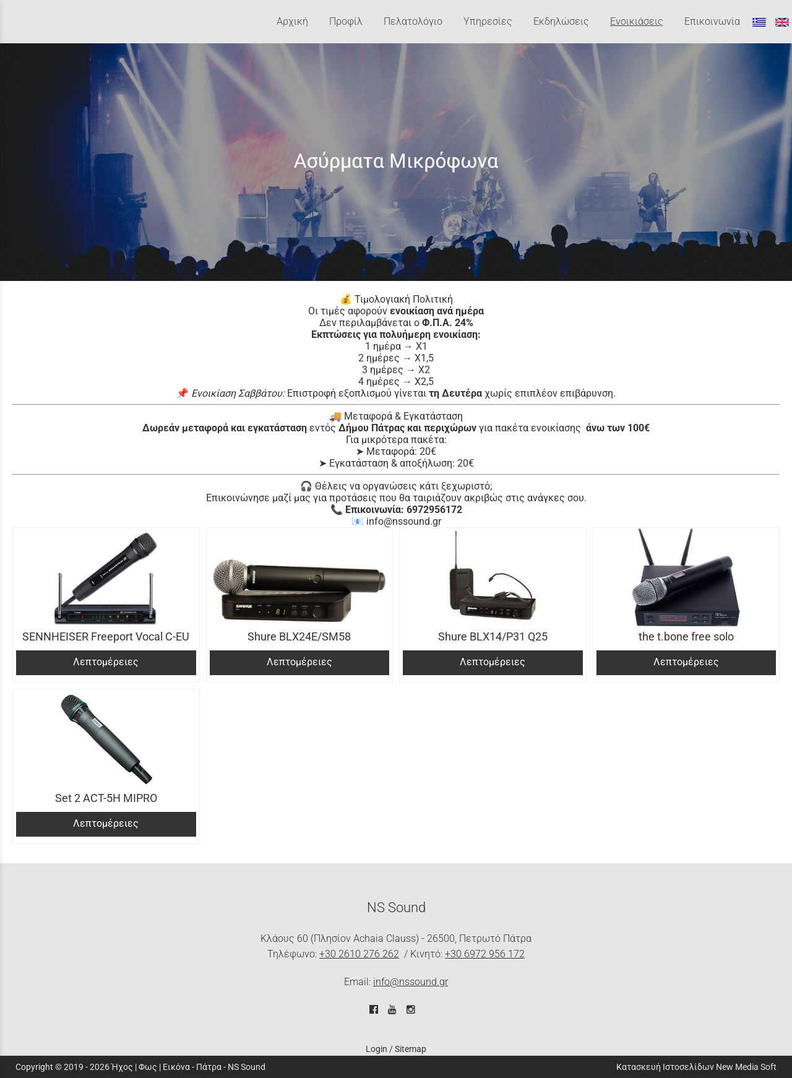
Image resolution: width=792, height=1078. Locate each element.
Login (376, 1049)
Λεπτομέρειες (106, 662)
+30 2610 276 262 (359, 954)
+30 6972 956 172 (485, 954)
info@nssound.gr (410, 982)
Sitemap (410, 1049)
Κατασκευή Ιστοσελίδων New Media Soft (696, 1067)
